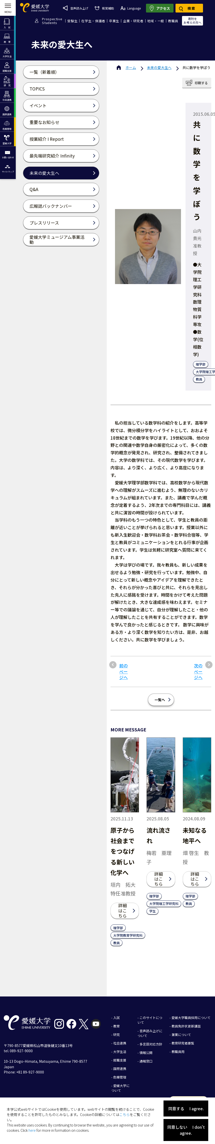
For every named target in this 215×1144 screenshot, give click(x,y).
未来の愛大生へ (159, 67)
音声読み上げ (75, 8)
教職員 (173, 21)
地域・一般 (155, 21)
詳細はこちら (122, 910)
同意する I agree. (186, 1108)
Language (130, 8)
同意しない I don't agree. (186, 1130)
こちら (124, 1114)
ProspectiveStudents (52, 21)
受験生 (72, 21)
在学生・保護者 (93, 21)
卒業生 (114, 21)
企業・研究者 (133, 21)
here (32, 1130)
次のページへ (198, 671)
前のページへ (123, 671)
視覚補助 (104, 8)
